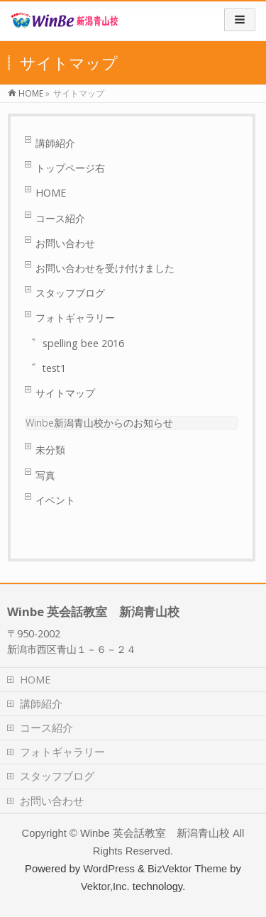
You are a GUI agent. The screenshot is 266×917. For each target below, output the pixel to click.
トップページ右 (70, 168)
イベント (55, 500)
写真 (45, 475)
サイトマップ (65, 393)
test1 (54, 368)
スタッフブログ (70, 293)
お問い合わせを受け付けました (104, 268)
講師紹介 (55, 143)
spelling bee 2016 (83, 343)
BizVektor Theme (187, 868)
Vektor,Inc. (105, 886)
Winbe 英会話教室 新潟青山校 (155, 833)
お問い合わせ (65, 243)
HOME (50, 192)
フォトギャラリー (75, 317)
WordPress (109, 868)
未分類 (50, 449)
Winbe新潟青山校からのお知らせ (99, 422)
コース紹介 (60, 218)
